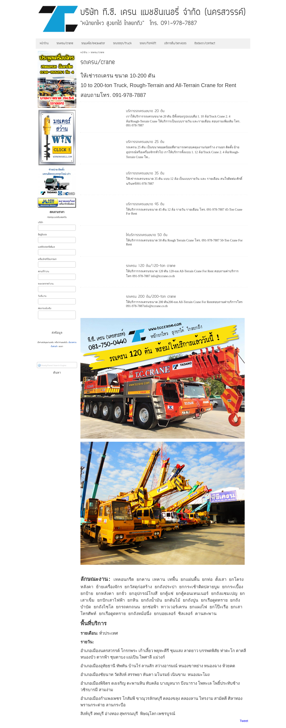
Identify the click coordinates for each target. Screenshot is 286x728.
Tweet (244, 721)
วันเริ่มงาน (42, 296)
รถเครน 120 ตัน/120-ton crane (150, 266)
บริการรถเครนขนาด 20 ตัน (145, 111)
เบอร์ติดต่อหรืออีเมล (46, 247)
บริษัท (40, 222)
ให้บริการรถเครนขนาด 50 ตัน (146, 235)
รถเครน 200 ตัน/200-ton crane (151, 296)
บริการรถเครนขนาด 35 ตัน (145, 173)
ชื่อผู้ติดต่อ (42, 234)
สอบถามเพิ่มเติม (44, 308)
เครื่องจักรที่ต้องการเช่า (47, 259)
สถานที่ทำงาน (43, 271)
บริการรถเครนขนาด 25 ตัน (145, 142)
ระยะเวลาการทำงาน (46, 284)
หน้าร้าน (83, 52)
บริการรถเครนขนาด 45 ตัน (145, 204)
